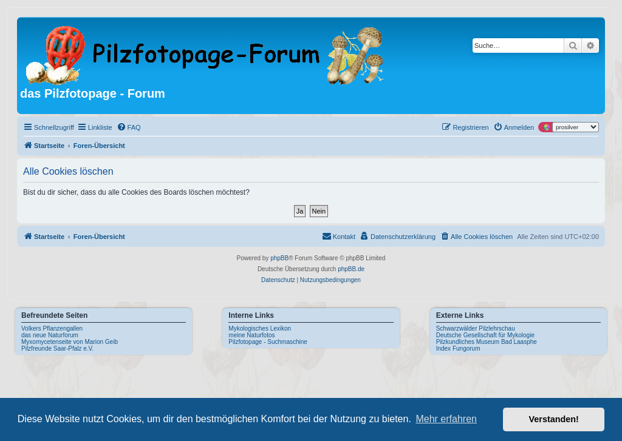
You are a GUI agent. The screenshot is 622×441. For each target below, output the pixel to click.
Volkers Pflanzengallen (52, 328)
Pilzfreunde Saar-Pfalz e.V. (57, 348)
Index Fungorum (458, 348)
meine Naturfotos (251, 335)
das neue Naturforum (49, 335)
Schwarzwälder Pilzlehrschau (475, 328)
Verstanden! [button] (554, 419)
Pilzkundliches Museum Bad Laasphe (486, 341)
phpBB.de (351, 269)
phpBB (279, 258)
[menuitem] (129, 127)
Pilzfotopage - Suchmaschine (267, 341)
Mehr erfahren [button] (446, 419)
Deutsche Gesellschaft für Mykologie (485, 335)
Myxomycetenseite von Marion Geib (69, 341)
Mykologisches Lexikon (259, 328)
